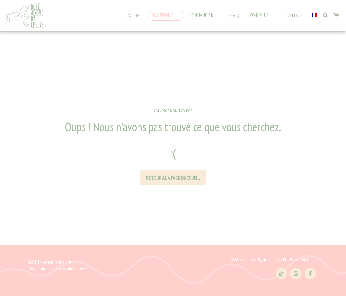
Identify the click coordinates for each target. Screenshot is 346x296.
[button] (204, 15)
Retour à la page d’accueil (173, 178)
